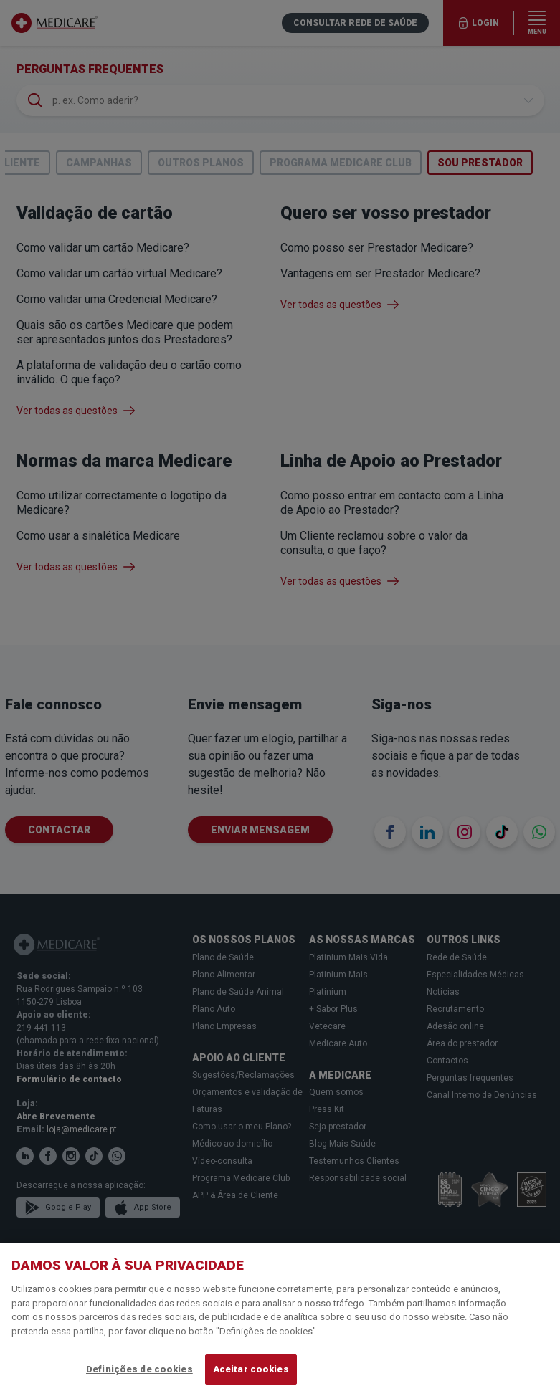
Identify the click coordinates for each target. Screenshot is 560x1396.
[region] (280, 1319)
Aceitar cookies (251, 1369)
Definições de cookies (139, 1369)
